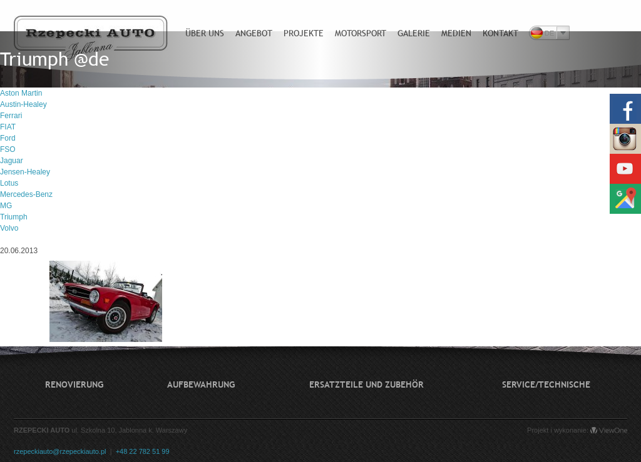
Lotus (9, 183)
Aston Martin (21, 93)
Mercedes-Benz (26, 194)
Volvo (9, 228)
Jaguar (11, 160)
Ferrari (11, 115)
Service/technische (546, 384)
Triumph (14, 217)
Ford (8, 138)
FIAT (8, 127)
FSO (8, 149)
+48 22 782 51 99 (143, 451)
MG (6, 205)
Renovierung (74, 384)
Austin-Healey (23, 104)
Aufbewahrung (201, 384)
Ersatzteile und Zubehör (366, 384)
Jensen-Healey (25, 172)
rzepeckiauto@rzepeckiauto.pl (60, 451)
